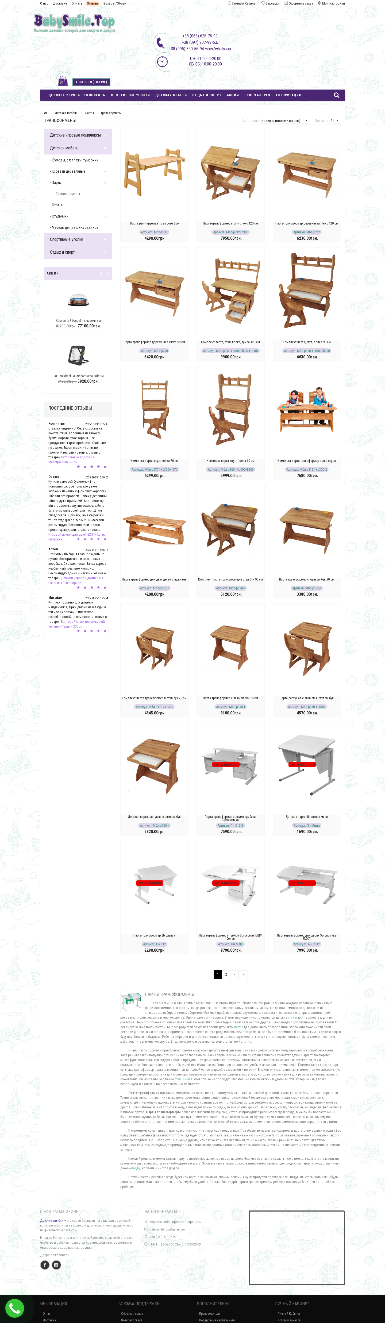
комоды (134, 1168)
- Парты (55, 182)
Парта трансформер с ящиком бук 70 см (230, 698)
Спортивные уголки (130, 95)
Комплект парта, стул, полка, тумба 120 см (230, 342)
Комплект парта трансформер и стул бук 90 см (230, 579)
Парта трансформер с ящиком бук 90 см (306, 579)
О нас (44, 3)
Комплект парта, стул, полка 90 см (307, 342)
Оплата (77, 3)
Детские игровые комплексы (77, 95)
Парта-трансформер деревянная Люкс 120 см (306, 223)
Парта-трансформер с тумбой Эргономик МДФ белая (230, 937)
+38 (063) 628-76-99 (163, 1237)
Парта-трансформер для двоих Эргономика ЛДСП (306, 937)
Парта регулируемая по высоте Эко (154, 223)
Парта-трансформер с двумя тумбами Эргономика (230, 818)
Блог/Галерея (257, 95)
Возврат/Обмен (114, 3)
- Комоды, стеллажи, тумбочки (74, 160)
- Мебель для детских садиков (74, 227)
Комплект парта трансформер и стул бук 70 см (154, 698)
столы (292, 1017)
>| (243, 974)
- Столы (56, 205)
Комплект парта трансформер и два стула (307, 460)
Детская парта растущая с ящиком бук (154, 816)
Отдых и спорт (207, 95)
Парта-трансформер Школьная (154, 935)
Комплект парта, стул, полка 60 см (231, 460)
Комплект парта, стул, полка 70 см (154, 460)
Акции (233, 95)
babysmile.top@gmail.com (168, 1229)
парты (238, 1027)
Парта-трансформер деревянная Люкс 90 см (154, 342)
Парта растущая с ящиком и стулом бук (307, 698)
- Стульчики (59, 216)
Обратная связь (132, 1314)
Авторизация (288, 95)
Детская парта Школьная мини (307, 816)
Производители (210, 1314)
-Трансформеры (67, 194)
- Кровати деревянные (67, 171)
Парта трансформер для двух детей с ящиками (154, 579)
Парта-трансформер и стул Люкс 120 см (230, 223)
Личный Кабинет (289, 1314)
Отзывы (93, 3)
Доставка (60, 3)
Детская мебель (171, 95)
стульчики (182, 1079)
